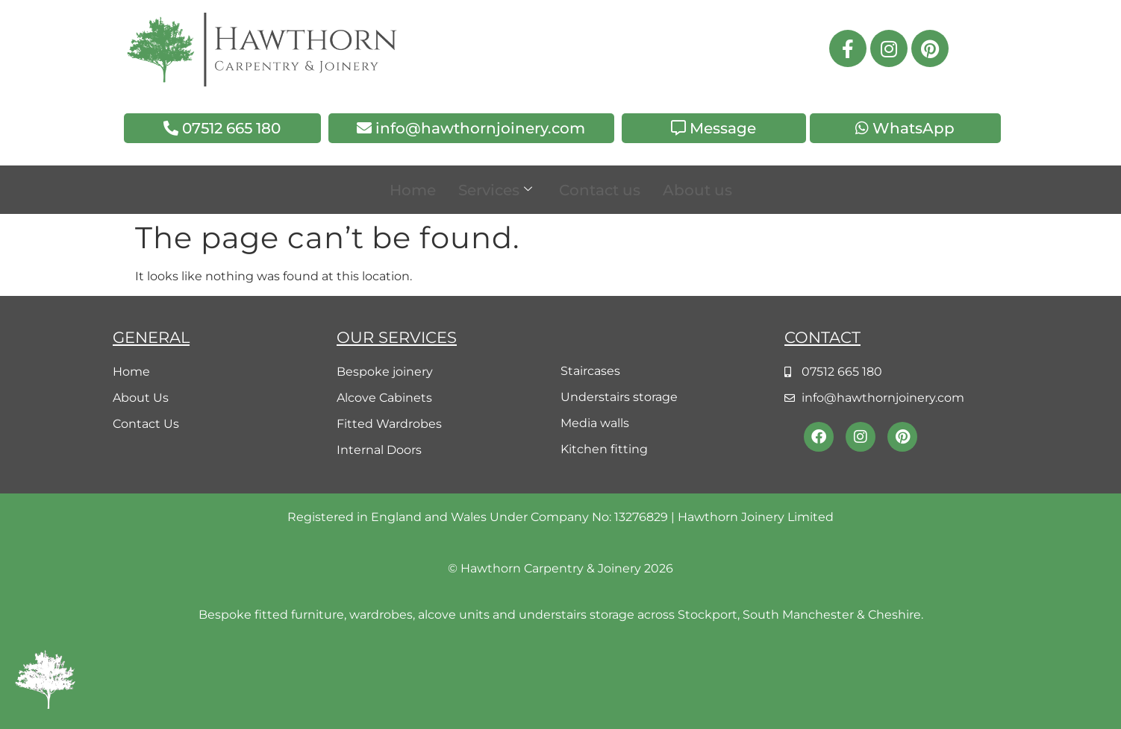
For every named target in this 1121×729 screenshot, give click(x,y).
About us (697, 190)
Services (495, 190)
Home (413, 190)
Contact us (599, 190)
